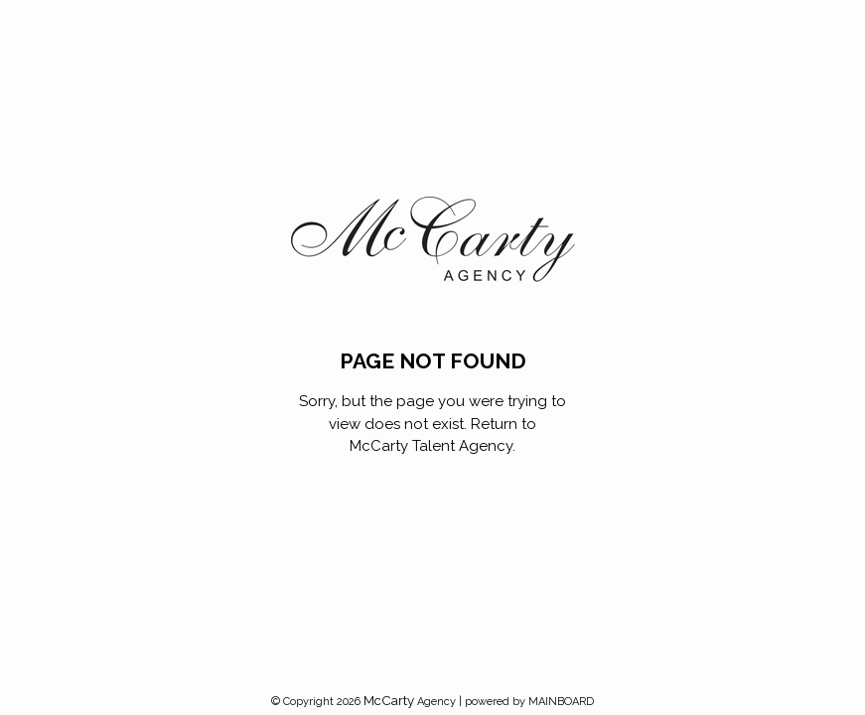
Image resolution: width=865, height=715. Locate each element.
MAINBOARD (561, 701)
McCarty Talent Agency (431, 446)
